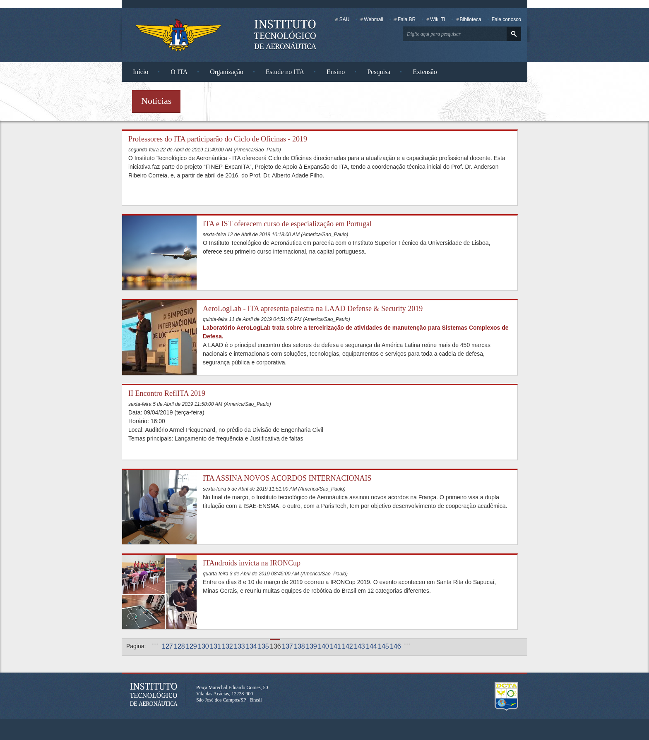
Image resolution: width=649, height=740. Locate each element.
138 (299, 646)
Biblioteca (470, 19)
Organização (226, 71)
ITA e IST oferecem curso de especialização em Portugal (287, 224)
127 (167, 646)
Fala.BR (407, 19)
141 (335, 646)
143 (359, 646)
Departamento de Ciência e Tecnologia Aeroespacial (506, 696)
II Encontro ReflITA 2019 (166, 393)
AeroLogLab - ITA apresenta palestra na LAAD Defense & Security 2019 (313, 308)
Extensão (425, 71)
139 (311, 646)
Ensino (336, 71)
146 (395, 646)
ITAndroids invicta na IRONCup (251, 563)
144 (371, 646)
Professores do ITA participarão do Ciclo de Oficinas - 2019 (217, 139)
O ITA (179, 71)
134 (251, 646)
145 (383, 646)
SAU (344, 19)
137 (287, 646)
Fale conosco (506, 19)
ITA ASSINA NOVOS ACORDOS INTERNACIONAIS (287, 478)
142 (347, 646)
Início (140, 71)
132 (227, 646)
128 (179, 646)
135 (263, 646)
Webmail (373, 19)
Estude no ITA (285, 71)
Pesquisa (378, 71)
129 (191, 646)
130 (203, 646)
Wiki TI (437, 19)
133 (239, 646)
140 (323, 646)
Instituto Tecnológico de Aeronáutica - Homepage (178, 35)
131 (215, 646)
